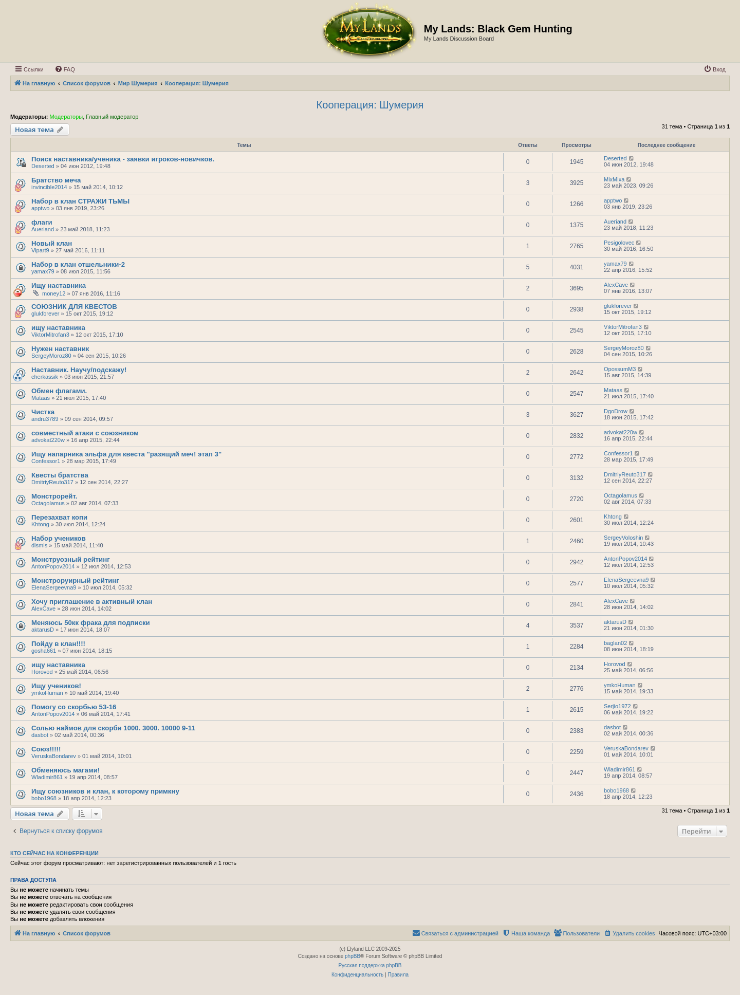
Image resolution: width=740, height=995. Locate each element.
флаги (41, 222)
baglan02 (615, 643)
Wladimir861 (47, 777)
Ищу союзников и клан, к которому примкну (105, 791)
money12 (53, 293)
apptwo (40, 208)
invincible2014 (49, 187)
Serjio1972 (617, 706)
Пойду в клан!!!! (58, 644)
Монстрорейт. (54, 496)
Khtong (40, 524)
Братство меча (56, 180)
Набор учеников (58, 538)
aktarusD (42, 630)
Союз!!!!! (46, 749)
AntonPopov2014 (53, 566)
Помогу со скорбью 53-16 (73, 707)
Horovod (42, 672)
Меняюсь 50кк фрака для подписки (90, 623)
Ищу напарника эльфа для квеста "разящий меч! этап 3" (126, 454)
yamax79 (42, 271)
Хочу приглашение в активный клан (91, 601)
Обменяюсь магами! (65, 770)
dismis (39, 545)
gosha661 (43, 651)
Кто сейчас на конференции (54, 853)
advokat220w (48, 440)
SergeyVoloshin (623, 538)
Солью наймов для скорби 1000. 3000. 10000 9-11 (113, 728)
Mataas (40, 398)
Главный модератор (112, 117)
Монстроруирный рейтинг (75, 580)
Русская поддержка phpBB (369, 965)
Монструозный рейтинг (70, 559)
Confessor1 (45, 461)
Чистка (42, 412)
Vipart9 (40, 250)
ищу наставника (58, 327)
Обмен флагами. (59, 391)
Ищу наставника (58, 285)
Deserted (42, 166)
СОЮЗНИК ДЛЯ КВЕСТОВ (74, 306)
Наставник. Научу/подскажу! (78, 370)
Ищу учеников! (56, 686)
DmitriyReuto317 (52, 482)
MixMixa (614, 179)
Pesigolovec (619, 242)
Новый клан (51, 243)
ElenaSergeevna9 (53, 587)
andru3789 (45, 419)
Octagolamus (48, 503)
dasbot (39, 735)
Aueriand (42, 229)
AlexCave (616, 285)
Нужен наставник (60, 349)
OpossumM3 (620, 369)
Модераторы (66, 117)
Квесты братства (59, 475)
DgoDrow (615, 411)
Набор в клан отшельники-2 (78, 264)
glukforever (45, 313)
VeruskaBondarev (53, 756)
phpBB (352, 956)
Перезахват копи (59, 517)
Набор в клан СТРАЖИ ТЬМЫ (80, 201)
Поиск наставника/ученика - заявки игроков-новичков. (122, 159)
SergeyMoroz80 (51, 356)
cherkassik (44, 377)
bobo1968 (44, 798)
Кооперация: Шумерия (370, 104)
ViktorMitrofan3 (50, 334)
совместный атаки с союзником (85, 433)
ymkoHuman (47, 693)
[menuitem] (64, 69)
